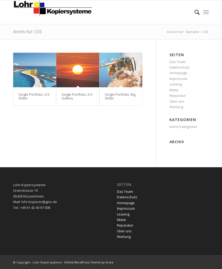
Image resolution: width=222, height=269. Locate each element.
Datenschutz (179, 67)
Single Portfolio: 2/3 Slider (33, 96)
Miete (173, 90)
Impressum (178, 78)
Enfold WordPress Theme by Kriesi (89, 262)
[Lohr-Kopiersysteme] (52, 12)
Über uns (176, 101)
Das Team (177, 61)
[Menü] (206, 12)
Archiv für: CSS (27, 32)
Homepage (178, 72)
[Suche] (194, 12)
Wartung (176, 106)
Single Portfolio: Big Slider (120, 96)
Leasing (175, 84)
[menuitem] (194, 12)
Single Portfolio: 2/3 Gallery (77, 96)
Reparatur (177, 95)
